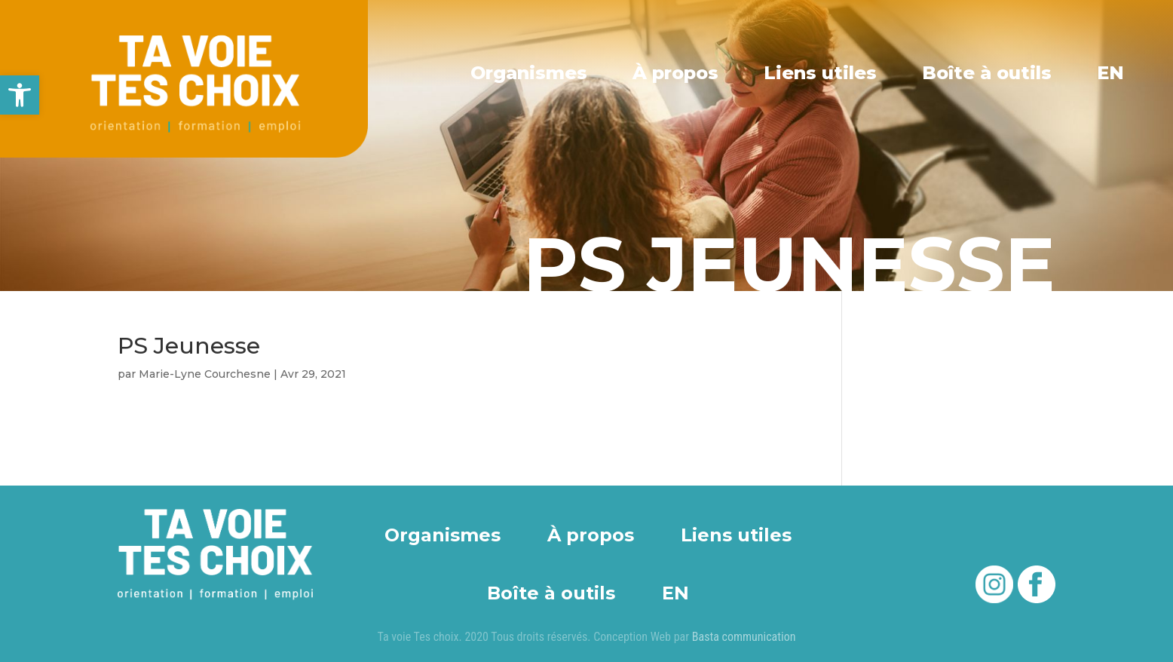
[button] (19, 95)
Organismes (531, 72)
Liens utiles (821, 72)
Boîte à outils (987, 72)
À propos (678, 72)
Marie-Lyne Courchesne (205, 374)
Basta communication (744, 637)
